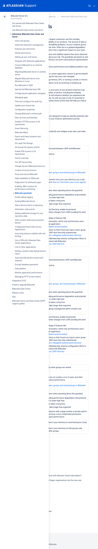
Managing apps (21, 97)
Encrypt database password (26, 264)
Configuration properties (25, 109)
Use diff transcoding (23, 162)
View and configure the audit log (28, 101)
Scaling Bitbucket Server (25, 201)
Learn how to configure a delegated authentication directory (56, 235)
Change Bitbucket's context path (28, 114)
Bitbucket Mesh (21, 132)
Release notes (18, 293)
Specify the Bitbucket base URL (28, 89)
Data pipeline (20, 268)
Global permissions (23, 53)
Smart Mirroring (21, 128)
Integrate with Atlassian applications (30, 61)
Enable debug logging (24, 197)
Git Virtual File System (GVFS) (27, 147)
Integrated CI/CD (19, 281)
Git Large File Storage (24, 143)
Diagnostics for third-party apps (28, 182)
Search (89, 6)
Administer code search (25, 209)
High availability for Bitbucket (27, 178)
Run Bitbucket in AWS (24, 85)
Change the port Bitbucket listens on (30, 166)
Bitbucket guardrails (23, 193)
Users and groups (22, 41)
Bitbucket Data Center (21, 289)
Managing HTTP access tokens (28, 277)
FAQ (14, 297)
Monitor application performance (28, 273)
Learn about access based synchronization (50, 227)
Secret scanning (21, 158)
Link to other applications (25, 247)
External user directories (25, 49)
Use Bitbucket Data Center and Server (27, 30)
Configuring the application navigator (30, 93)
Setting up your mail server (26, 57)
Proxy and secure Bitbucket (26, 174)
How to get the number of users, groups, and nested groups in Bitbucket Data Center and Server (55, 173)
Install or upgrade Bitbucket (23, 285)
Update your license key (25, 105)
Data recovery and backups (26, 118)
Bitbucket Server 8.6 (19, 16)
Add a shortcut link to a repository (29, 205)
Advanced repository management (29, 45)
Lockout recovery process (25, 170)
